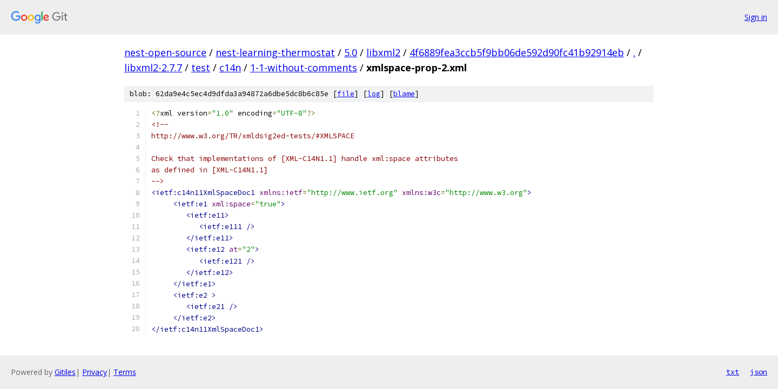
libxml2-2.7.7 (153, 67)
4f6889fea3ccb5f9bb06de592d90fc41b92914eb (517, 52)
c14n (230, 67)
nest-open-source (165, 52)
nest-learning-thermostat (275, 52)
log (373, 93)
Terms (124, 372)
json (758, 372)
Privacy (94, 372)
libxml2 (383, 52)
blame (404, 93)
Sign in (756, 17)
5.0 (350, 52)
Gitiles (65, 372)
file (345, 93)
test (200, 67)
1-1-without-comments (303, 67)
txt (732, 372)
